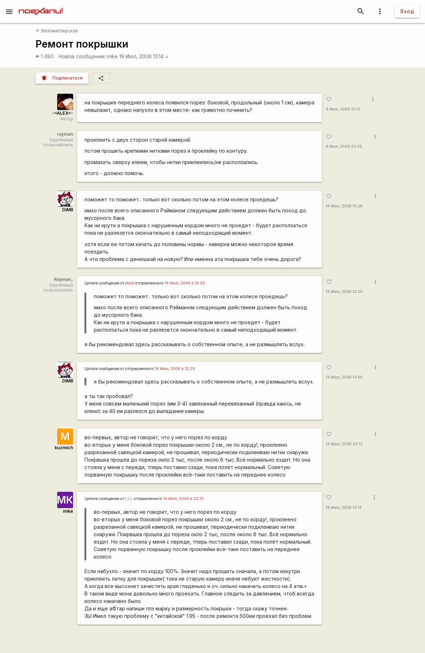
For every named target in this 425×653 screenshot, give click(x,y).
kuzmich (64, 447)
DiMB (67, 209)
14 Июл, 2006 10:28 (344, 206)
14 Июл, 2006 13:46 (344, 377)
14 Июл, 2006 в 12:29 (175, 368)
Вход (407, 11)
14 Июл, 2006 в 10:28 (185, 283)
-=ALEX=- (62, 113)
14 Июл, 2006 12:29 (344, 291)
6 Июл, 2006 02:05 (344, 146)
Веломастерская (57, 30)
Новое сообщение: (82, 56)
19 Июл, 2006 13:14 (144, 56)
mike (112, 56)
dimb (129, 283)
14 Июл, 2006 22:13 (344, 444)
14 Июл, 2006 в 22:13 (183, 498)
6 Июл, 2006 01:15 (343, 109)
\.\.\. (129, 498)
